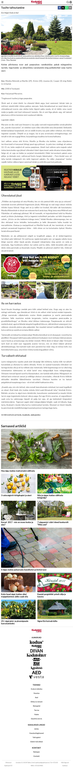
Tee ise (36, 710)
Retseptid (36, 706)
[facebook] (59, 8)
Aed (36, 697)
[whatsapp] (66, 8)
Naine (36, 714)
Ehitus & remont (36, 702)
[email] (70, 8)
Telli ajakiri (36, 737)
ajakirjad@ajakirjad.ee (42, 762)
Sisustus (37, 693)
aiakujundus (36, 415)
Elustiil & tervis (36, 719)
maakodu (26, 415)
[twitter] (63, 8)
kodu (19, 415)
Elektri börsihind (36, 742)
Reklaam (36, 752)
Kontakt (36, 756)
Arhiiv (36, 729)
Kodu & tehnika (36, 689)
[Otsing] (67, 2)
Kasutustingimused (36, 733)
